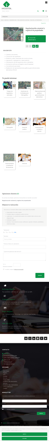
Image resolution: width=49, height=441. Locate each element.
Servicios (5, 378)
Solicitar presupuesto (32, 38)
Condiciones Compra (32, 425)
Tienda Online (6, 379)
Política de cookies (20, 425)
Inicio (4, 374)
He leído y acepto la (15, 409)
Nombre (4, 403)
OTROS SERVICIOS (7, 386)
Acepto (24, 434)
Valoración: (6, 230)
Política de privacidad (18, 269)
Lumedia (40, 425)
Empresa (5, 376)
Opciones (24, 438)
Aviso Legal (13, 425)
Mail (3, 398)
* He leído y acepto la (14, 269)
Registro (5, 372)
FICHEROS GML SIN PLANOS (10, 381)
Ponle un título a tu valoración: (11, 243)
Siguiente (43, 23)
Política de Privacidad (5, 425)
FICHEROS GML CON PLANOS (10, 385)
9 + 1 (4, 264)
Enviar (41, 413)
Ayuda (26, 425)
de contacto (9, 364)
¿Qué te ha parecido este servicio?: (12, 251)
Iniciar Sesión (6, 371)
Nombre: (6, 236)
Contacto (5, 388)
